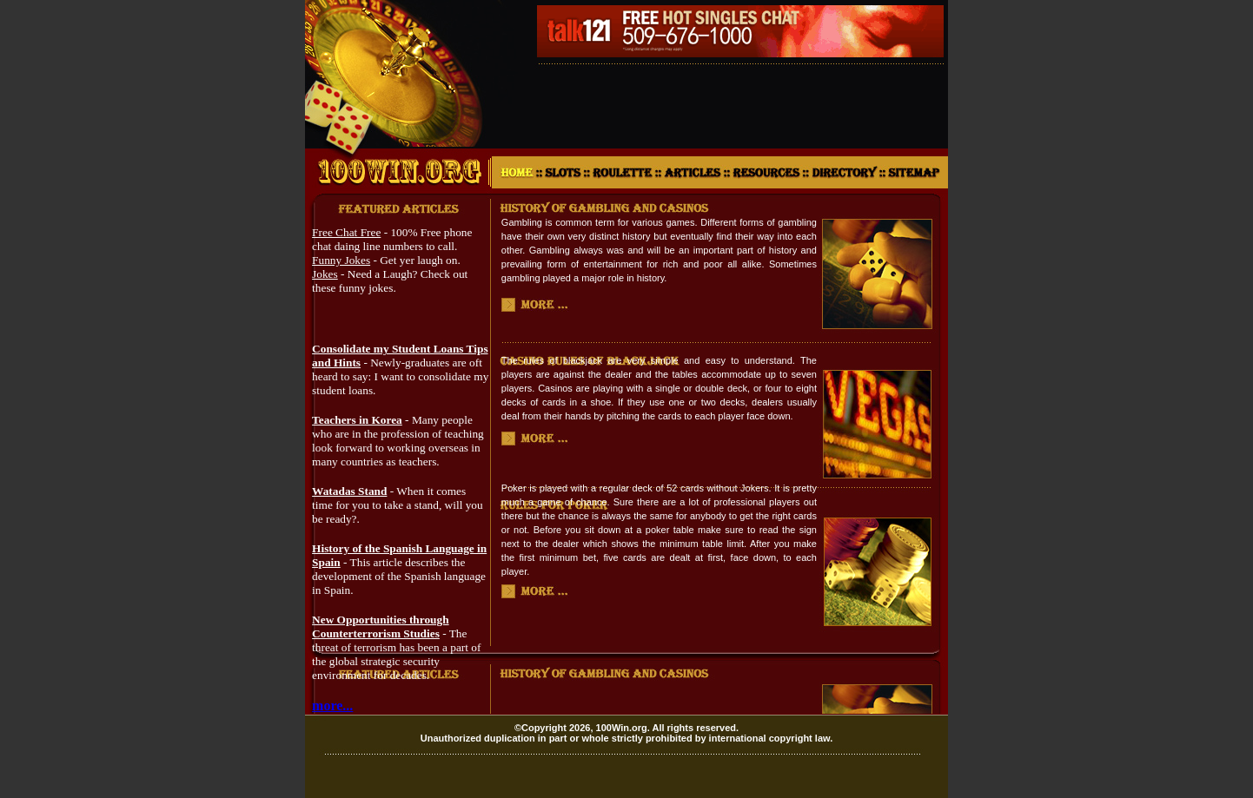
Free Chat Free (346, 232)
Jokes (325, 273)
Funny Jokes (341, 260)
